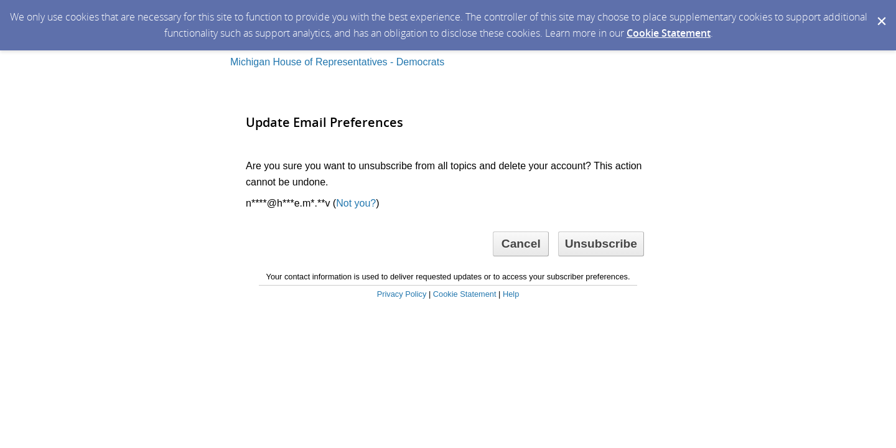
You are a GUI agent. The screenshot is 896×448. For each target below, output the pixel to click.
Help (511, 294)
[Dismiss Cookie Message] (880, 12)
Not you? (356, 203)
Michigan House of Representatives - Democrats (337, 62)
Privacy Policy (402, 294)
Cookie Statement (669, 33)
